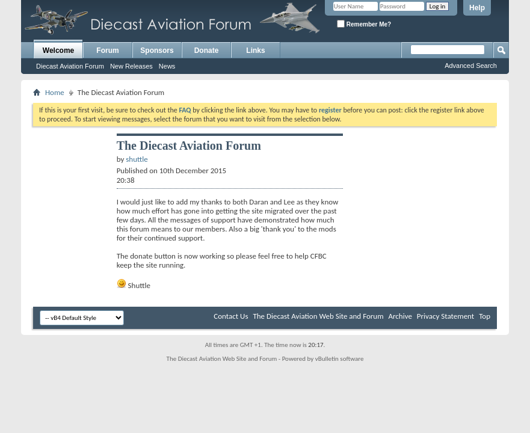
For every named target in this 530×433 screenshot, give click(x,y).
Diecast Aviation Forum (70, 66)
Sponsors (156, 50)
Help (477, 8)
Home (54, 92)
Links (255, 50)
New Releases (131, 66)
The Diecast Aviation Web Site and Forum (318, 316)
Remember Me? (364, 24)
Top (484, 316)
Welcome (58, 50)
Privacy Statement (445, 316)
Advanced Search (471, 65)
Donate (206, 50)
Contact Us (231, 316)
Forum (107, 50)
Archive (399, 316)
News (167, 66)
